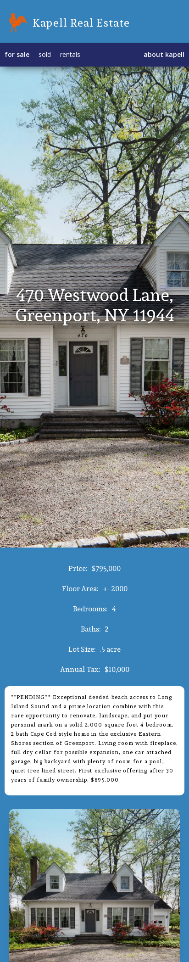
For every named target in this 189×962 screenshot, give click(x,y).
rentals (70, 54)
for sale (17, 54)
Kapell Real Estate (81, 22)
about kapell (164, 54)
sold (45, 54)
